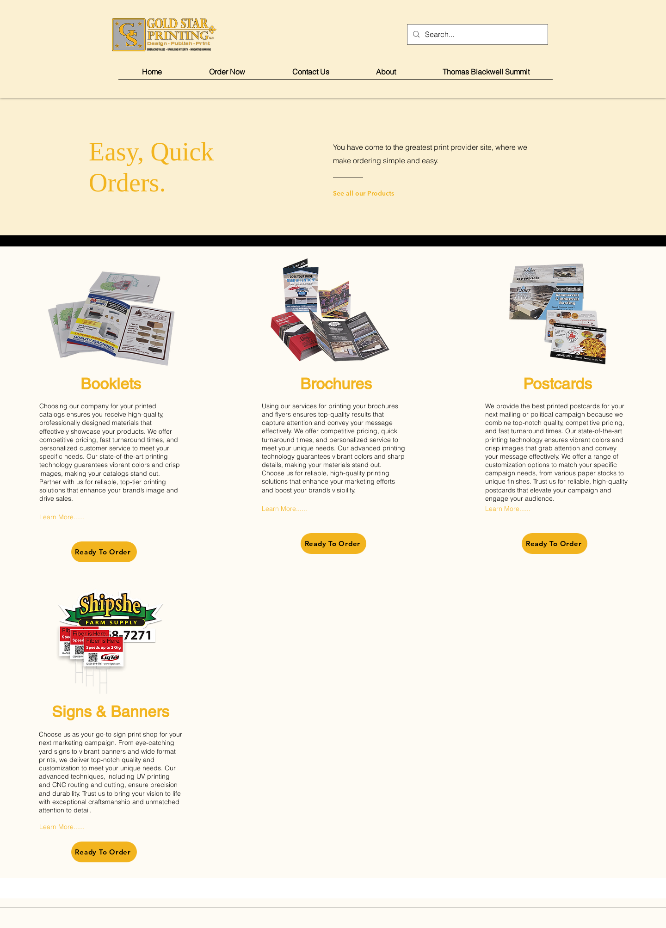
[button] (227, 74)
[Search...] (476, 34)
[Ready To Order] (104, 551)
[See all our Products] (370, 193)
